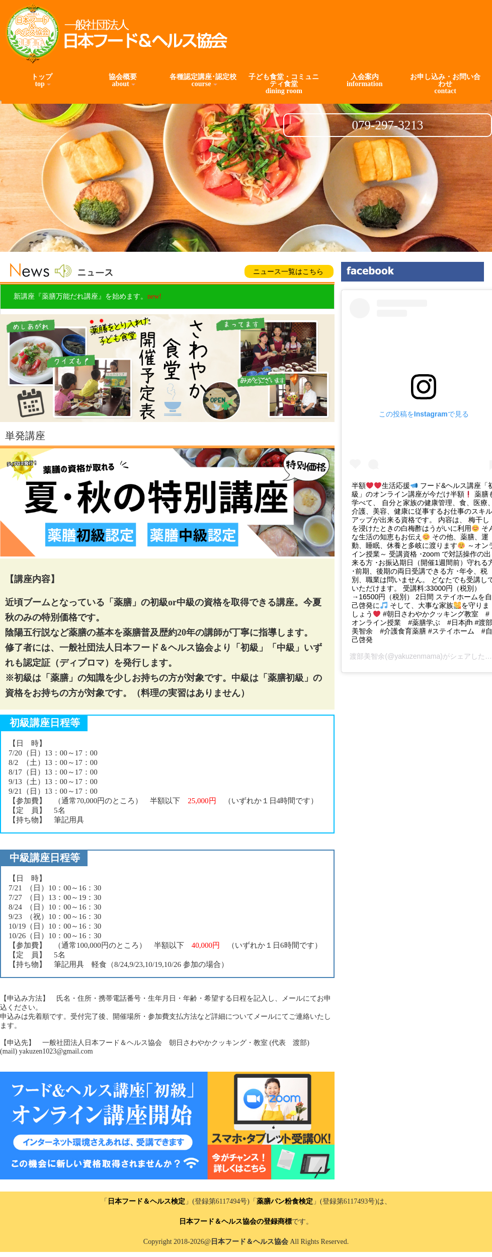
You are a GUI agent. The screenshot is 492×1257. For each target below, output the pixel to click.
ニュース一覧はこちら (288, 271)
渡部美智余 (367, 656)
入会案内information (365, 80)
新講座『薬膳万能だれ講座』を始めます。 (87, 296)
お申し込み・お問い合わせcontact (445, 84)
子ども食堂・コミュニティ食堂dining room (284, 84)
